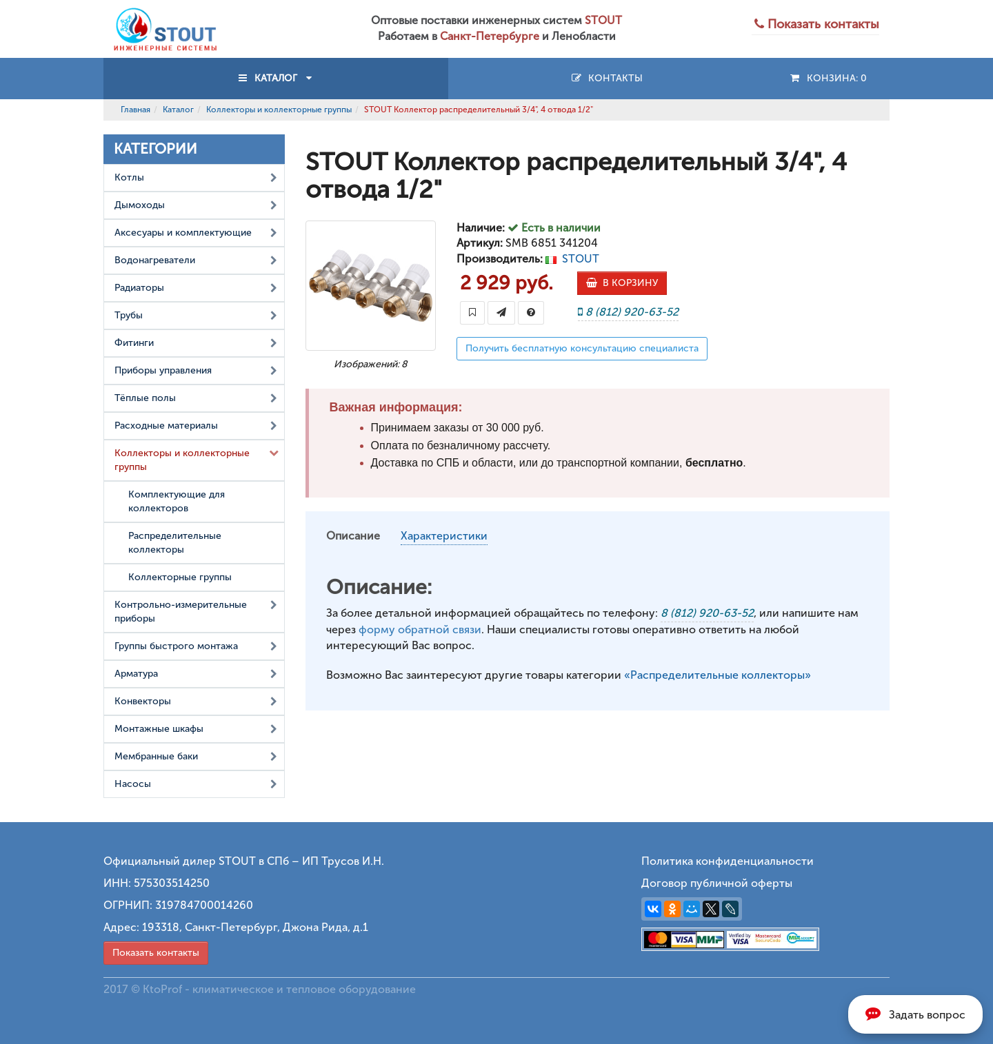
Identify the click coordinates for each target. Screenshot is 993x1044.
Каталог (178, 109)
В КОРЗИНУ (622, 283)
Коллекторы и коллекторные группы (279, 109)
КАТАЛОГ (276, 78)
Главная (135, 109)
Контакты (606, 78)
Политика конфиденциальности (727, 861)
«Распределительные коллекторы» (717, 675)
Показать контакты (155, 953)
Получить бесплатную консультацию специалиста (582, 348)
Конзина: (828, 78)
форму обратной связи (420, 629)
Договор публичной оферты (716, 883)
